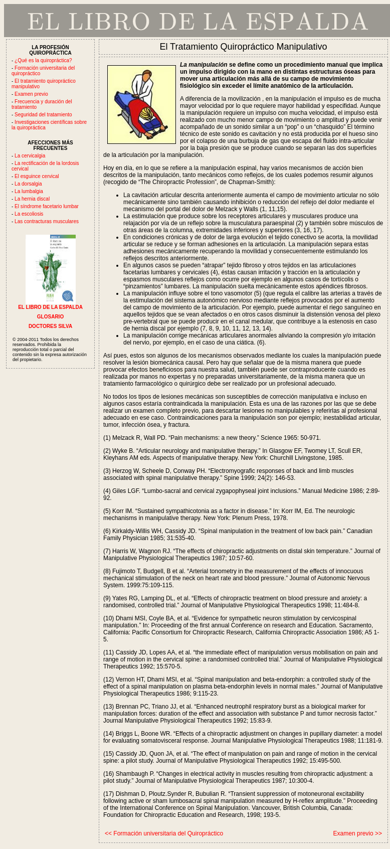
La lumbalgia (29, 191)
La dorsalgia (28, 184)
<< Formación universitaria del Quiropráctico (164, 833)
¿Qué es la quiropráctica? (43, 60)
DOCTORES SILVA (50, 326)
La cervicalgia (30, 155)
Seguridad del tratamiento (43, 114)
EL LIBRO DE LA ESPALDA (50, 305)
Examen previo (31, 94)
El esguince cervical (37, 176)
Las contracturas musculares (47, 221)
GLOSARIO (50, 316)
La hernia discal (32, 199)
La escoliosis (29, 214)
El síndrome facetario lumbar (47, 206)
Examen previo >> (357, 833)
